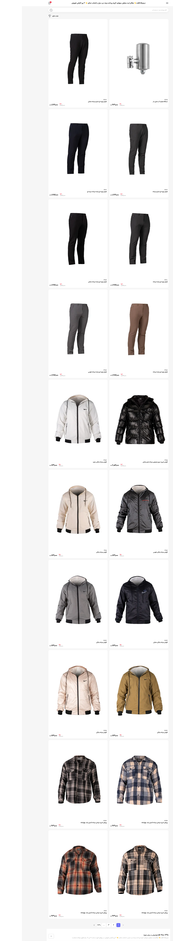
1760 (77, 925)
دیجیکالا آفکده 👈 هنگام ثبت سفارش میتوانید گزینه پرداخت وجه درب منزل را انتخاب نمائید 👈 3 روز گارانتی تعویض (87, 3)
